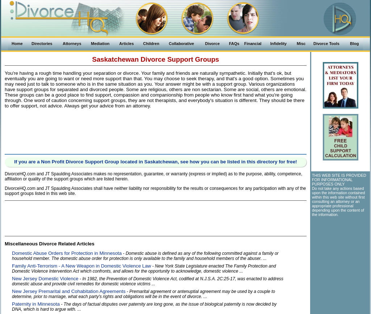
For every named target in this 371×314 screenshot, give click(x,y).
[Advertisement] (156, 130)
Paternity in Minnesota (36, 304)
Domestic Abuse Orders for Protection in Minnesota (67, 253)
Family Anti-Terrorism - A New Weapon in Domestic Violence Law (81, 266)
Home (17, 43)
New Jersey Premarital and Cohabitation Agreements (68, 291)
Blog (354, 43)
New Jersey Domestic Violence (45, 278)
